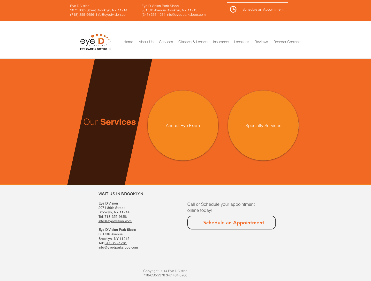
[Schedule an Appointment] (257, 9)
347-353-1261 (116, 243)
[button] (193, 42)
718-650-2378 (154, 275)
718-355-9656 (116, 217)
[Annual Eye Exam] (183, 125)
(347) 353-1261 (154, 14)
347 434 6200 (176, 275)
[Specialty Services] (263, 125)
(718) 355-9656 (82, 14)
